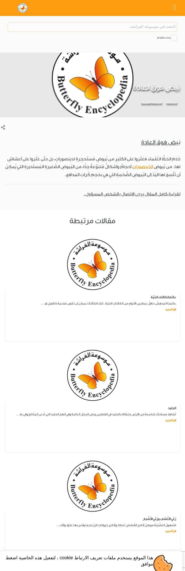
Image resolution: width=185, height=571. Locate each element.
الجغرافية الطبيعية (151, 102)
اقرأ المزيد (170, 309)
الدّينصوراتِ (142, 166)
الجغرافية (172, 102)
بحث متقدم (164, 37)
